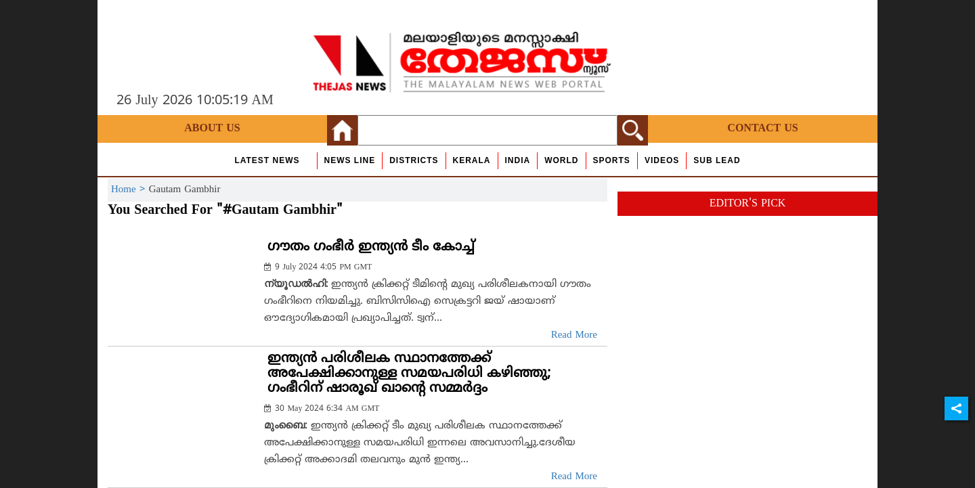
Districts (413, 160)
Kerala (472, 160)
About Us (212, 128)
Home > (130, 189)
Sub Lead (716, 160)
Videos (662, 160)
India (518, 160)
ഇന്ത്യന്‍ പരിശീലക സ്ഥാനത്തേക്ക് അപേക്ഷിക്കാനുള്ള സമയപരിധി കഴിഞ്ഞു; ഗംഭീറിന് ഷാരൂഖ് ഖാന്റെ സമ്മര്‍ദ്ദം (408, 374)
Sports (611, 160)
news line (350, 160)
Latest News (266, 160)
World (561, 160)
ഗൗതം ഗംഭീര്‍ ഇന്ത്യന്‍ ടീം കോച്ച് (371, 247)
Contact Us (762, 128)
